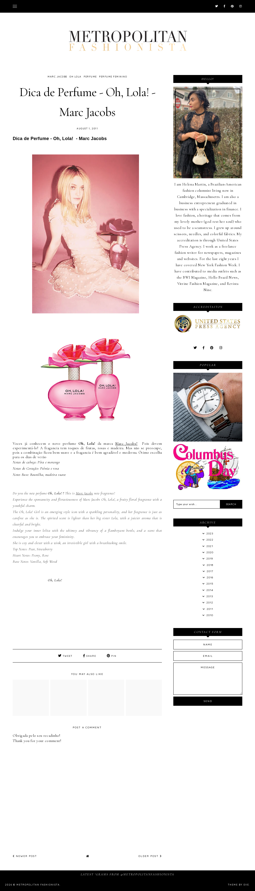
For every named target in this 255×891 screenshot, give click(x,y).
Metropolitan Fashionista (38, 884)
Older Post (150, 856)
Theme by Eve (238, 884)
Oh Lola (75, 76)
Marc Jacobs (57, 76)
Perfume (90, 76)
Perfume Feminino (113, 76)
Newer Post (25, 856)
